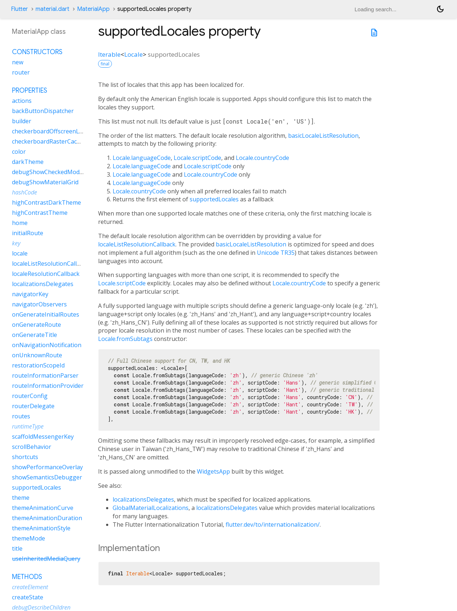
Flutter (19, 9)
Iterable (109, 54)
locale (20, 253)
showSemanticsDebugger (47, 477)
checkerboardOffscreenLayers (53, 131)
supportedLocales (214, 199)
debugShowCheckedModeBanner (57, 172)
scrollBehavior (31, 447)
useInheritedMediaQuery (46, 559)
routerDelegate (33, 406)
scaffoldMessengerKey (43, 437)
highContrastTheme (40, 213)
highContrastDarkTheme (46, 202)
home (20, 223)
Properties (29, 91)
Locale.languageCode (142, 158)
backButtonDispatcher (43, 111)
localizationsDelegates (143, 499)
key (16, 243)
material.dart (52, 9)
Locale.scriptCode (197, 158)
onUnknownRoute (37, 355)
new (17, 62)
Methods (27, 577)
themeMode (28, 538)
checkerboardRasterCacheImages (58, 141)
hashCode (24, 192)
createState (27, 597)
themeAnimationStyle (41, 528)
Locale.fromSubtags (125, 339)
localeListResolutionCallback (136, 244)
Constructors (37, 52)
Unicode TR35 (276, 253)
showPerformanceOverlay (47, 467)
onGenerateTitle (34, 335)
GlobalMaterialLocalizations (151, 508)
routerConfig (30, 396)
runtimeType (28, 426)
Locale (133, 54)
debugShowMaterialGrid (45, 182)
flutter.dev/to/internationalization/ (273, 524)
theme (20, 498)
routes (21, 416)
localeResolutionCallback (46, 274)
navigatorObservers (39, 304)
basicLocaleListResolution (323, 136)
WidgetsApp (213, 471)
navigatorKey (30, 294)
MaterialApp (93, 9)
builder (21, 121)
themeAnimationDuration (47, 518)
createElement (30, 587)
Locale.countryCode (262, 158)
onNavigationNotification (46, 345)
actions (22, 101)
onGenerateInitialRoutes (45, 314)
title (17, 548)
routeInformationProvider (48, 386)
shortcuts (25, 457)
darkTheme (28, 162)
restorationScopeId (38, 365)
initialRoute (27, 233)
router (21, 72)
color (19, 152)
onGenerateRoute (36, 325)
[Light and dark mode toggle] (440, 9)
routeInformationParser (45, 375)
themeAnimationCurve (42, 508)
